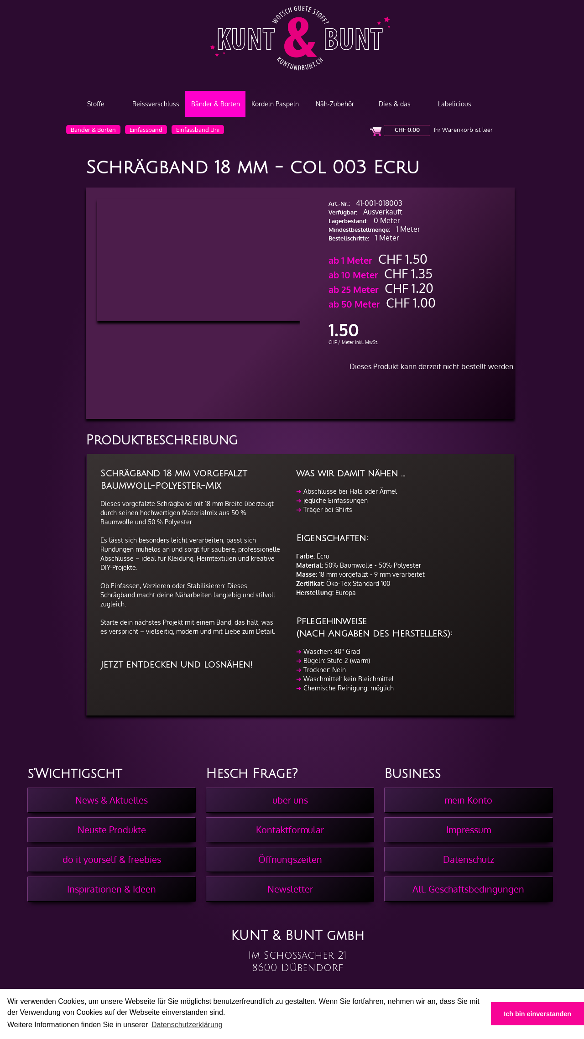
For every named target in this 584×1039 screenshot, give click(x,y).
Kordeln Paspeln (275, 104)
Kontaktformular (290, 829)
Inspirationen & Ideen (111, 889)
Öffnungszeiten (290, 859)
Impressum (468, 829)
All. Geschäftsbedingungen (468, 889)
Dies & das (395, 104)
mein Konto (468, 800)
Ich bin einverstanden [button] (537, 1014)
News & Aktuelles (111, 800)
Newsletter (290, 889)
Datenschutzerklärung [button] (187, 1025)
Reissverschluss (155, 104)
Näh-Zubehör (335, 104)
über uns (290, 800)
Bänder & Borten (215, 104)
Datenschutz (468, 859)
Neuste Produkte (112, 829)
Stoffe (95, 104)
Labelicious (454, 104)
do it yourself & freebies (112, 859)
